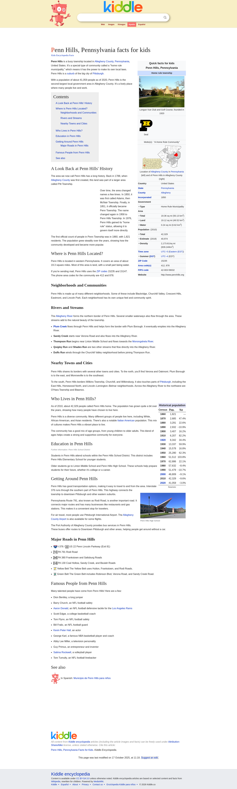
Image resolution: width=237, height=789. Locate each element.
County (142, 192)
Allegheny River (64, 316)
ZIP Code (142, 261)
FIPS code (143, 270)
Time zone (143, 251)
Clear (158, 17)
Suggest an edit (149, 757)
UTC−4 (164, 256)
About (75, 784)
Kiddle (54, 784)
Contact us (98, 784)
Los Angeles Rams (122, 608)
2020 (163, 483)
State (140, 188)
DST (152, 256)
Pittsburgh (98, 73)
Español (141, 24)
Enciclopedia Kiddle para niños (121, 784)
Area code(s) (144, 265)
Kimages (121, 24)
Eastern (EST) (176, 251)
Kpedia (132, 24)
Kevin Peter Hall (62, 630)
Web (103, 24)
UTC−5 (164, 251)
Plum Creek (60, 326)
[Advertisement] (118, 36)
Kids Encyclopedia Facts (62, 55)
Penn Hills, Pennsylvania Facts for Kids (72, 750)
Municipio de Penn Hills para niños (92, 678)
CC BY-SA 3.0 (82, 778)
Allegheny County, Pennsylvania (112, 61)
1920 (163, 440)
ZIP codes (102, 271)
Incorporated (144, 197)
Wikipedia (55, 781)
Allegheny (166, 192)
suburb (70, 73)
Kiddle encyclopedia (79, 741)
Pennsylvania (177, 171)
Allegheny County (159, 171)
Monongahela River (142, 341)
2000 (163, 474)
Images (111, 24)
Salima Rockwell (62, 652)
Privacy (85, 784)
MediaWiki (99, 781)
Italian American (126, 420)
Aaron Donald (61, 608)
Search (165, 17)
